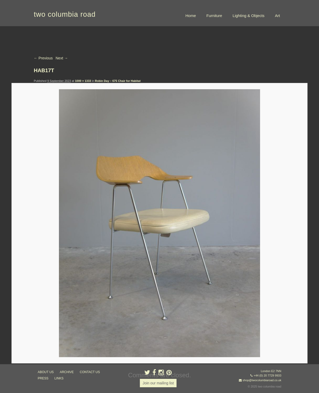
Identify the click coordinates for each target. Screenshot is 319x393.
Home (190, 15)
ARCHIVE (67, 372)
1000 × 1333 (83, 80)
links (59, 378)
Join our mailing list (158, 383)
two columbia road (65, 14)
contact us (90, 372)
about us (46, 372)
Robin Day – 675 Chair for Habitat (117, 80)
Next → (62, 58)
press (43, 378)
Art (277, 15)
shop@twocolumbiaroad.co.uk (262, 380)
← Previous (43, 58)
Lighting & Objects (249, 15)
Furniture (214, 15)
